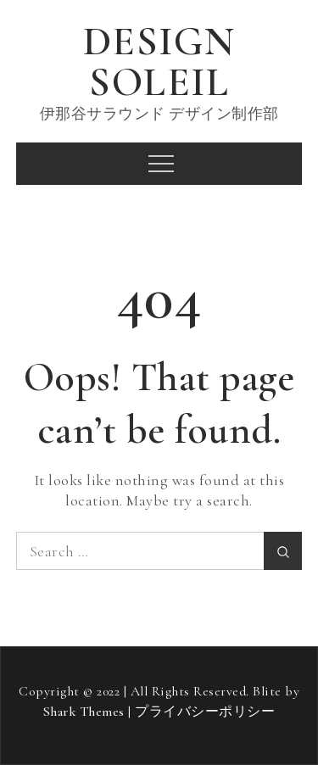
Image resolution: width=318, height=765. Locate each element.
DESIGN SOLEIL (159, 62)
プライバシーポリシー (205, 711)
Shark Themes (86, 711)
